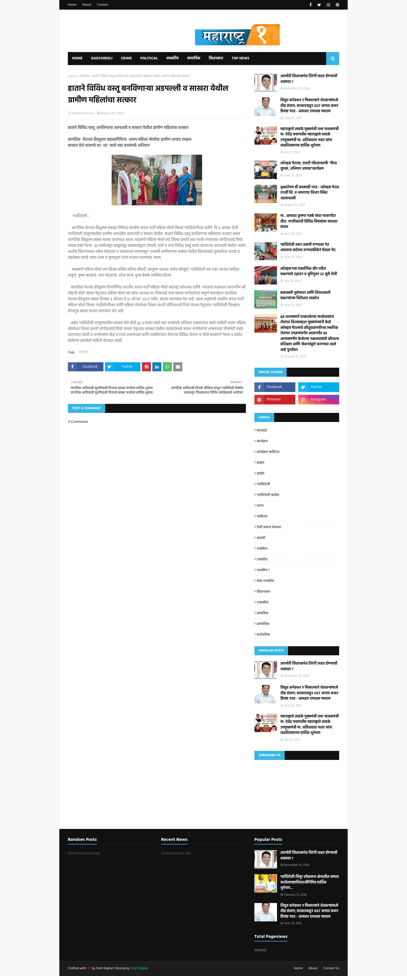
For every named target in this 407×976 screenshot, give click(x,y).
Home (72, 5)
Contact (103, 5)
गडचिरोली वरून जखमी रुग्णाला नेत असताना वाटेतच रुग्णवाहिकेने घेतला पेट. (308, 247)
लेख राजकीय (265, 581)
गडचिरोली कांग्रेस (268, 495)
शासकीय (263, 603)
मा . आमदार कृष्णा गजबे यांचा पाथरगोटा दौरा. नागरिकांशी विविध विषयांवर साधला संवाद (308, 221)
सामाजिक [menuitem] (193, 58)
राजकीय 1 (263, 570)
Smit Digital (105, 968)
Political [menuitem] (149, 58)
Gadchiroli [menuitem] (101, 58)
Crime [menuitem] (126, 58)
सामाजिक (263, 624)
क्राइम (260, 463)
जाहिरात (262, 517)
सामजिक (262, 613)
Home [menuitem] (77, 58)
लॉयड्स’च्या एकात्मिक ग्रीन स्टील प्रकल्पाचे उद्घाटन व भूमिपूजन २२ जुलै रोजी (308, 271)
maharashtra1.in (83, 113)
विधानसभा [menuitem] (216, 58)
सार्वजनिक (263, 635)
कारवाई (262, 431)
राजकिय (262, 549)
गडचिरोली (263, 484)
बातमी (261, 538)
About (86, 5)
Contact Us (331, 968)
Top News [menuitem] (240, 58)
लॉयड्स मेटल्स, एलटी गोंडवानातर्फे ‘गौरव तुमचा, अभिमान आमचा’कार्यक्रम (308, 166)
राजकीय (84, 76)
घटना (260, 506)
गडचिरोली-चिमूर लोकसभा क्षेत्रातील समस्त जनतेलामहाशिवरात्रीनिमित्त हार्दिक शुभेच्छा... (309, 882)
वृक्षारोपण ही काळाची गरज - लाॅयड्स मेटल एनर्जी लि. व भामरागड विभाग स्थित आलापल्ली (309, 193)
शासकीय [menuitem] (172, 58)
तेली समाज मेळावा (269, 527)
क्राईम (260, 474)
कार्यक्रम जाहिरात (268, 452)
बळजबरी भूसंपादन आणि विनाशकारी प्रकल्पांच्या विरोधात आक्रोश (305, 295)
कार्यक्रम (262, 441)
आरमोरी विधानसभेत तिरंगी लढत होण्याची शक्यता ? (308, 79)
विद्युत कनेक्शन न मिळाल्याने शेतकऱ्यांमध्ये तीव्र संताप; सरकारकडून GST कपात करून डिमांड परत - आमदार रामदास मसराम (309, 106)
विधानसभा (263, 592)
